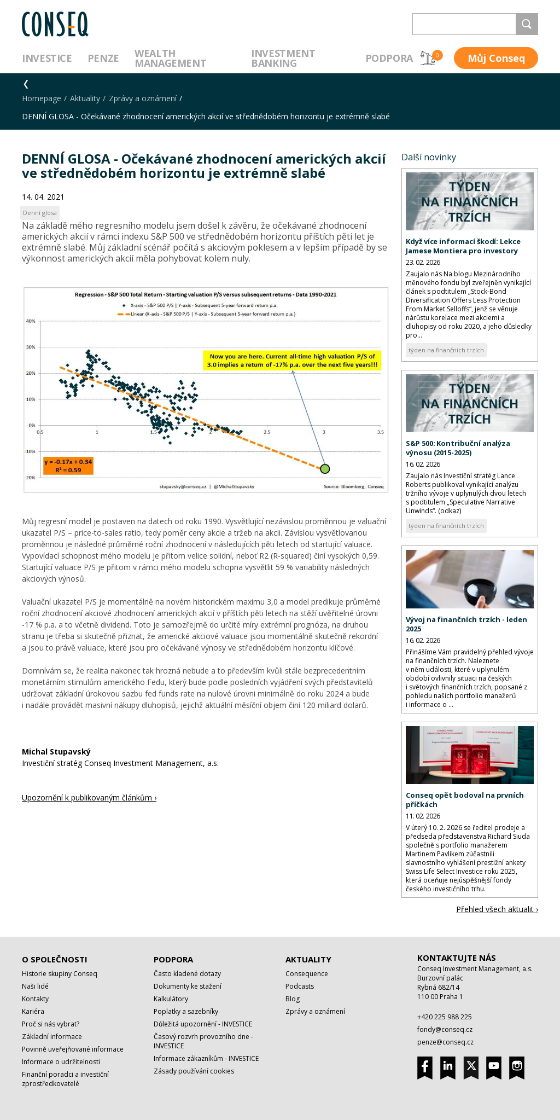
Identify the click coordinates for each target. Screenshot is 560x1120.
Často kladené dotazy (187, 973)
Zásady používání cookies (194, 1071)
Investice (47, 58)
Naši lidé (35, 986)
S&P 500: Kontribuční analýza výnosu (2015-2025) (458, 447)
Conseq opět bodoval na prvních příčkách (465, 799)
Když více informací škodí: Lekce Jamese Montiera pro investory (463, 246)
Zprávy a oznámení (143, 98)
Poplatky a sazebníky (186, 1011)
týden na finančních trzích (446, 350)
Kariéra (33, 1011)
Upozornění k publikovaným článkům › (89, 797)
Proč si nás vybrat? (50, 1024)
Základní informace (52, 1036)
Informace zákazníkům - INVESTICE (206, 1058)
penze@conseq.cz (445, 1042)
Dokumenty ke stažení (187, 986)
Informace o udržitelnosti (61, 1061)
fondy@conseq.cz (444, 1029)
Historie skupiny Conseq (59, 973)
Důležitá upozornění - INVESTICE (203, 1024)
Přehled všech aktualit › (497, 909)
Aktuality (85, 98)
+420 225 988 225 (444, 1017)
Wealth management (170, 58)
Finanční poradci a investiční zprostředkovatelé (65, 1079)
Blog (292, 998)
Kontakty (35, 998)
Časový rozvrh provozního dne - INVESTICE (203, 1041)
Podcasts (299, 986)
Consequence (306, 973)
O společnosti (55, 959)
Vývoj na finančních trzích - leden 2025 (466, 624)
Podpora (389, 58)
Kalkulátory (171, 998)
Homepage (41, 98)
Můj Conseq (496, 58)
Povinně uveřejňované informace (73, 1049)
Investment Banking (283, 58)
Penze (103, 58)
